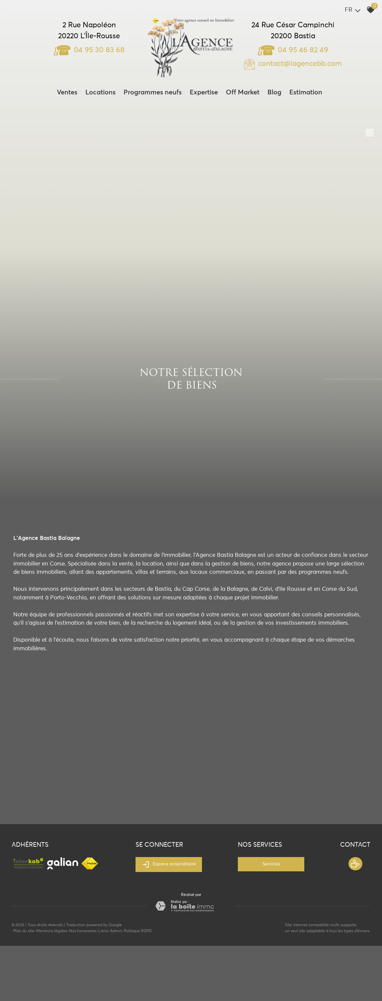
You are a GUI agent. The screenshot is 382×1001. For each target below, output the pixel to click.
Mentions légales (51, 931)
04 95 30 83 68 (89, 50)
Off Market (242, 92)
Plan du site (23, 931)
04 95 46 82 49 (293, 50)
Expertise (204, 92)
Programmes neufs (153, 92)
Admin (116, 931)
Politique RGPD (138, 931)
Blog (274, 92)
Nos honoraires (82, 931)
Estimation (305, 92)
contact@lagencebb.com (300, 63)
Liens (103, 931)
